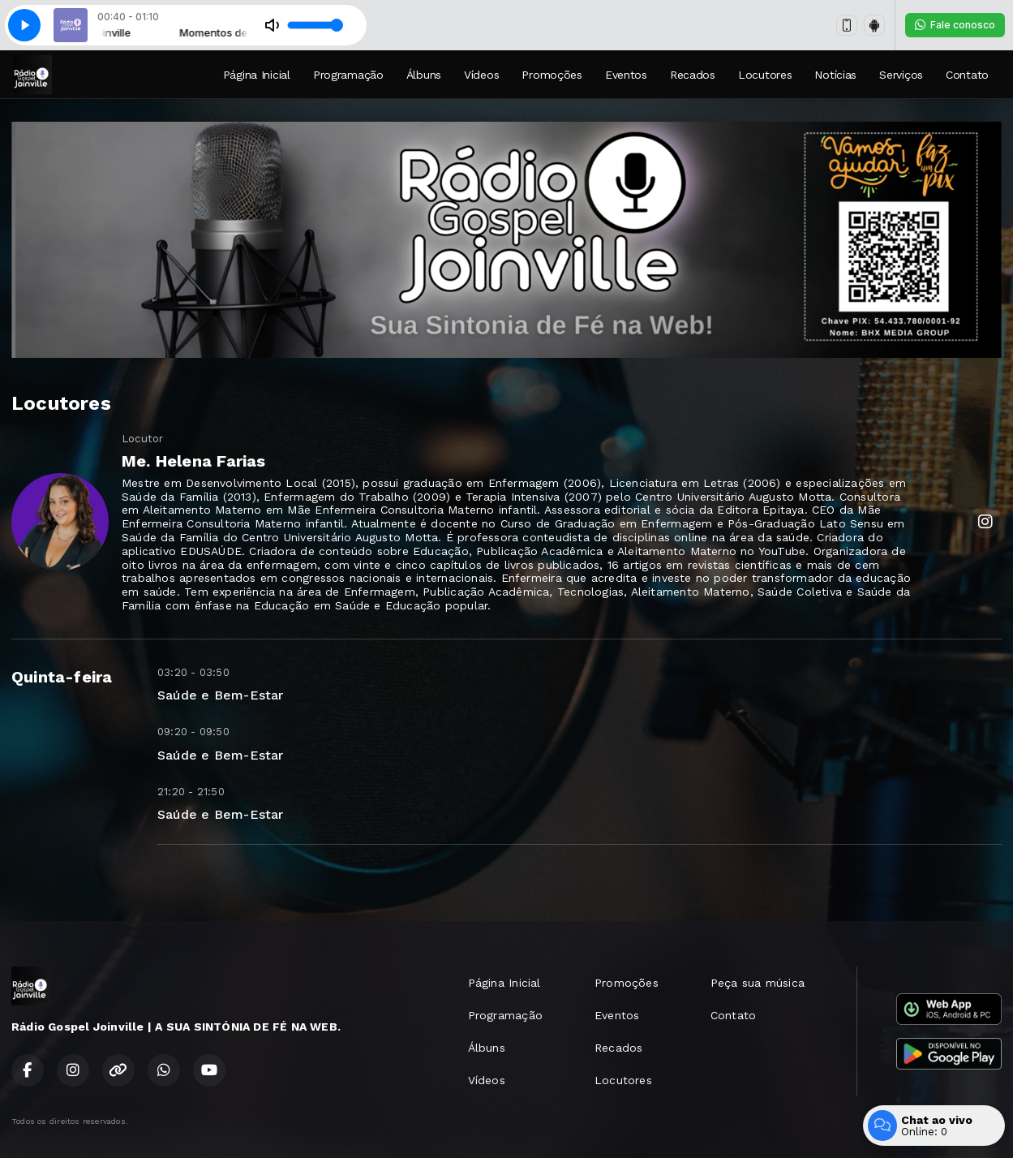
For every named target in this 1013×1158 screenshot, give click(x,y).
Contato (967, 74)
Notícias (835, 74)
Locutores (765, 74)
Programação (348, 74)
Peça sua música (757, 982)
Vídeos (481, 74)
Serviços (901, 74)
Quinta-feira (62, 677)
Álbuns (423, 74)
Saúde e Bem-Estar (220, 695)
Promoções (552, 74)
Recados (692, 74)
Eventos (626, 74)
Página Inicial (256, 74)
